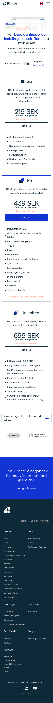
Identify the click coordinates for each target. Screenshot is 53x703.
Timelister (8, 572)
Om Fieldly (10, 631)
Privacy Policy (24, 682)
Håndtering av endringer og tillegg (14, 557)
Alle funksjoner (34, 538)
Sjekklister (8, 563)
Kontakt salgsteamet (37, 547)
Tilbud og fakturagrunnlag (11, 582)
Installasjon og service (13, 616)
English (34, 521)
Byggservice (9, 620)
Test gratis (26, 126)
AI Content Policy (37, 682)
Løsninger (10, 604)
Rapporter (8, 576)
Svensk (45, 521)
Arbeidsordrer (10, 551)
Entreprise (8, 611)
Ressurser (34, 604)
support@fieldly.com (37, 638)
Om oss (7, 638)
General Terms (12, 682)
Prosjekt (7, 547)
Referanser (32, 611)
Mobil (6, 542)
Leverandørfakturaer (13, 588)
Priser (31, 531)
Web (6, 538)
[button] (42, 4)
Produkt (8, 531)
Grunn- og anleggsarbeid (14, 624)
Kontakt (7, 643)
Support (32, 631)
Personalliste (9, 568)
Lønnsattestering (11, 593)
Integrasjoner (9, 597)
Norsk (24, 521)
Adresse (9, 649)
